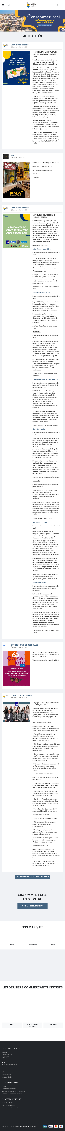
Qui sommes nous (7, 1072)
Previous (4, 21)
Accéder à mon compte (9, 1088)
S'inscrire (4, 1086)
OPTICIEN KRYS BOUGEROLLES (24, 645)
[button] (9, 5)
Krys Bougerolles (39, 429)
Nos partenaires (6, 1074)
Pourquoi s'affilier (7, 1103)
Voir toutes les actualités (27, 877)
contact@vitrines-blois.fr (9, 1064)
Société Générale (39, 582)
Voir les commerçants (32, 906)
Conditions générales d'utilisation (12, 1094)
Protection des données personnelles (13, 1091)
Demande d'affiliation (8, 1105)
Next (61, 21)
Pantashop (53, 1024)
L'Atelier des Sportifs (32, 1025)
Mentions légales (7, 1077)
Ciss (34, 1126)
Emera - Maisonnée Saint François (45, 379)
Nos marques (32, 927)
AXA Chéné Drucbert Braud (42, 249)
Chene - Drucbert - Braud (21, 695)
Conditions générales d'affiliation (12, 1108)
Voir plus (45, 877)
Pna (12, 155)
